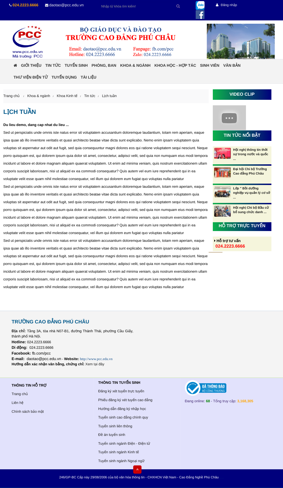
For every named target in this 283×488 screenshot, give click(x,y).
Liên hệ (17, 403)
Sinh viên (209, 65)
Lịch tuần (109, 96)
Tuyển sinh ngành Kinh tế (118, 452)
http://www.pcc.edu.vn (96, 359)
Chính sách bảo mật (28, 411)
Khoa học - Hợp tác (175, 65)
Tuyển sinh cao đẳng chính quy (123, 417)
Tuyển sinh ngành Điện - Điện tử (124, 443)
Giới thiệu (31, 65)
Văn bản (232, 65)
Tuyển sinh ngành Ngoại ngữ (121, 461)
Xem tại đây (94, 364)
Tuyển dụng (64, 77)
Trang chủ (20, 394)
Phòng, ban (103, 65)
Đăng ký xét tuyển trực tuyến (121, 391)
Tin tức (53, 65)
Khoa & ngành (135, 65)
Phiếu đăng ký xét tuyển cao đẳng (125, 400)
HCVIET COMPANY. (222, 478)
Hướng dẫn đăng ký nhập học (122, 409)
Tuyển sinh (76, 65)
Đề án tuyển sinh (111, 435)
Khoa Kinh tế (67, 96)
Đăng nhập (226, 5)
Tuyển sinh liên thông (115, 426)
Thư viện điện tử (31, 77)
